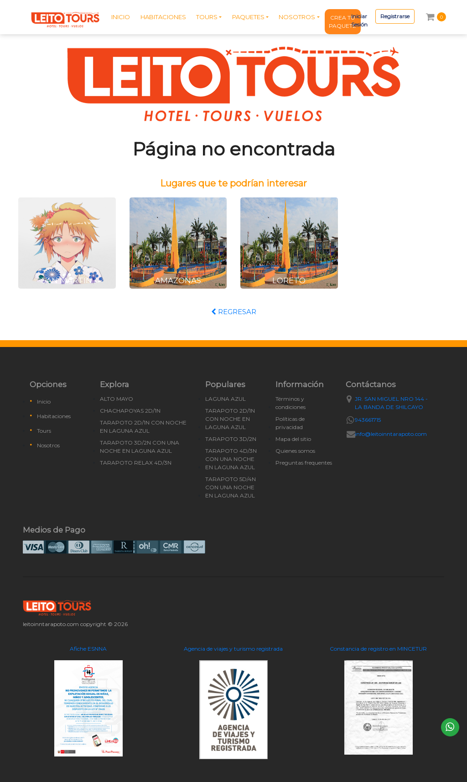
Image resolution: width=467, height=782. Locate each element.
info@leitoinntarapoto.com (391, 433)
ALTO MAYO (116, 398)
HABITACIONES (163, 17)
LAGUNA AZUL (225, 398)
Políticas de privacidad (290, 422)
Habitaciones (54, 416)
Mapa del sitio (293, 438)
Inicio (44, 401)
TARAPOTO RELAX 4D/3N (135, 462)
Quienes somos (295, 450)
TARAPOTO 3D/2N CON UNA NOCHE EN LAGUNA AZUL (139, 446)
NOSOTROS (297, 17)
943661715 (368, 419)
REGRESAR (233, 311)
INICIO (120, 17)
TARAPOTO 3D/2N (230, 438)
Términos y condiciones (290, 402)
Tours (44, 430)
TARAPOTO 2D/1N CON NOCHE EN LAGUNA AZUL (143, 426)
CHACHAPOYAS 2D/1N (130, 410)
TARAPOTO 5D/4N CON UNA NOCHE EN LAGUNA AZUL (230, 487)
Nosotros (48, 445)
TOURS (207, 17)
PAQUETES (248, 17)
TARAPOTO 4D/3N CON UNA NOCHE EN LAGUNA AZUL (231, 459)
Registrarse (395, 16)
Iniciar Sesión (359, 20)
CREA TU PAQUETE (342, 21)
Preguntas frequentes (303, 462)
